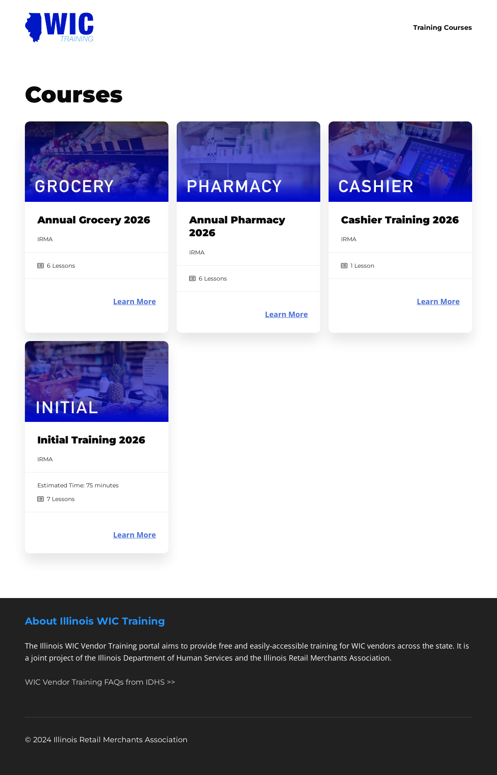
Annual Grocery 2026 (93, 220)
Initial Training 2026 (91, 440)
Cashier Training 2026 (400, 220)
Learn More (134, 301)
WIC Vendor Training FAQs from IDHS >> (100, 682)
